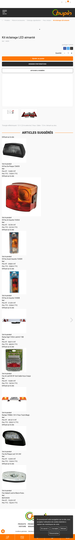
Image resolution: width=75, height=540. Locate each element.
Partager (65, 48)
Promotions (33, 525)
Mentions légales (33, 532)
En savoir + (45, 528)
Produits (22, 525)
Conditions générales (21, 532)
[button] (61, 20)
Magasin (31, 527)
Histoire (22, 527)
